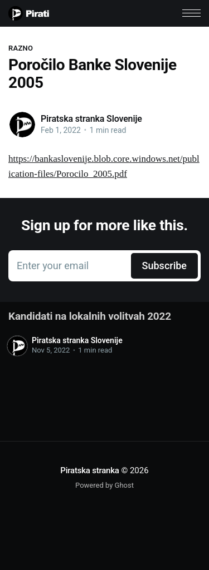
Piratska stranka (89, 470)
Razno (20, 48)
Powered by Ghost (104, 485)
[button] (191, 13)
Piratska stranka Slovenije (91, 118)
